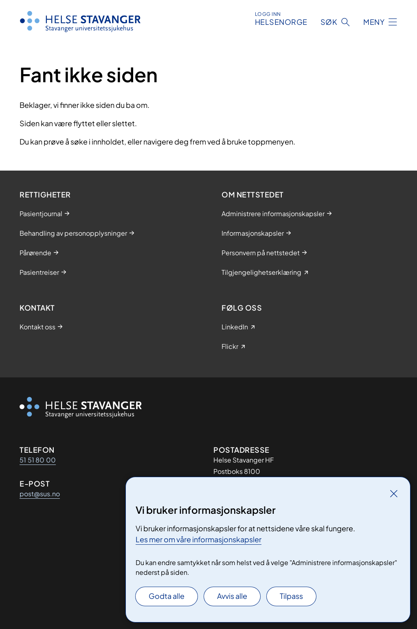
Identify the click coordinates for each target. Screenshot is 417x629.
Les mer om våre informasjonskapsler (198, 539)
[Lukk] (393, 493)
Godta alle (166, 596)
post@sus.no (40, 493)
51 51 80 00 (38, 460)
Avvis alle (232, 596)
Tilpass (291, 596)
